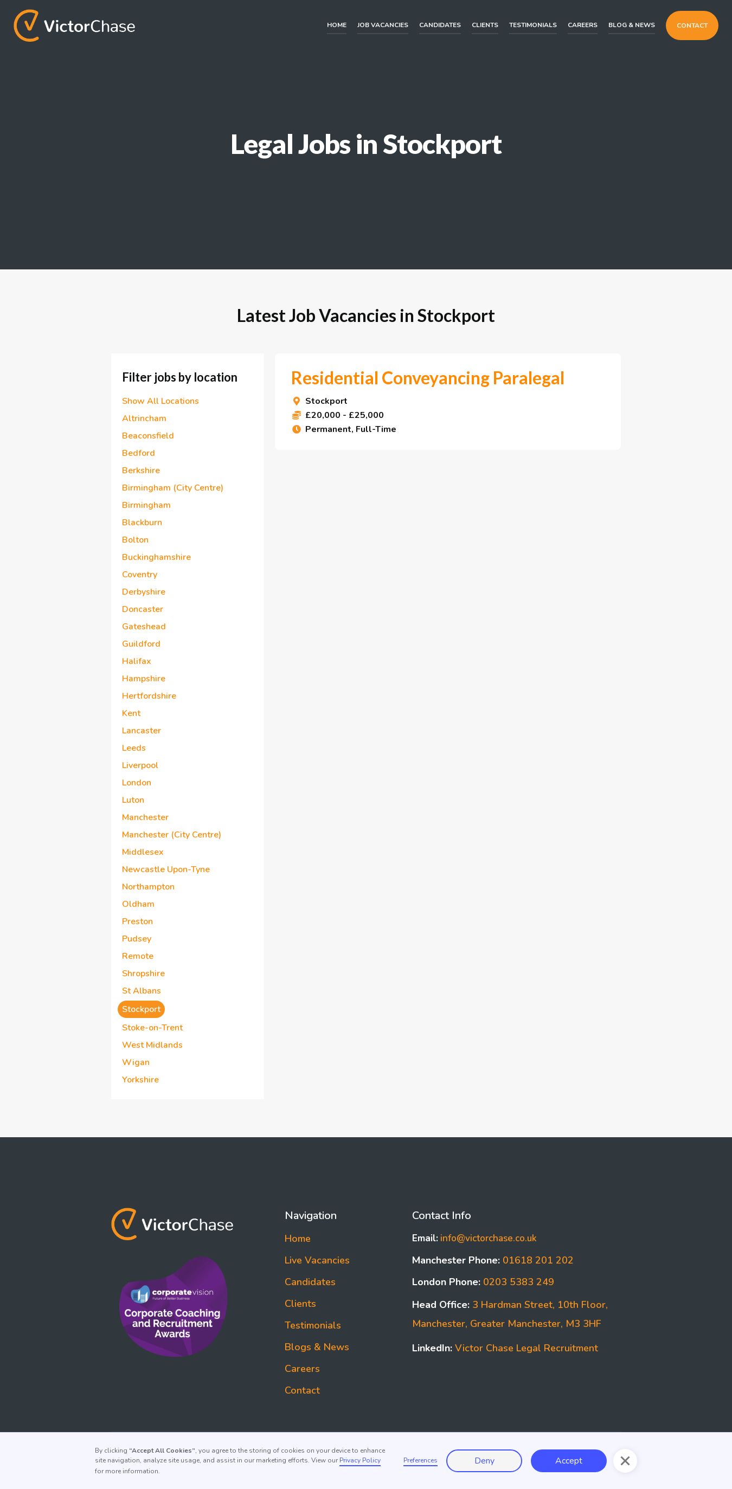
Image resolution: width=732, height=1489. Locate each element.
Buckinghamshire (156, 557)
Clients (485, 25)
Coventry (139, 575)
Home (336, 25)
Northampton (148, 887)
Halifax (136, 661)
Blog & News (631, 25)
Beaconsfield (148, 436)
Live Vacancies (317, 1260)
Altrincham (144, 418)
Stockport (141, 1009)
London (136, 783)
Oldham (138, 904)
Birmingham (148, 505)
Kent (131, 713)
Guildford (141, 644)
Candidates (440, 25)
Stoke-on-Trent (152, 1028)
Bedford (138, 453)
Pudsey (136, 939)
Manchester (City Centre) (171, 835)
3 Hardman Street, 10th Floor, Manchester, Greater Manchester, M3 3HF (510, 1314)
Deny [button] (484, 1461)
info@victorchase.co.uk (474, 1238)
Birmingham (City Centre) (172, 488)
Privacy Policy (360, 1460)
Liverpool (140, 765)
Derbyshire (143, 592)
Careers (583, 25)
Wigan (136, 1062)
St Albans (141, 991)
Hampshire (143, 679)
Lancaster (141, 731)
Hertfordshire (149, 696)
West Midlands (152, 1045)
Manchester (145, 817)
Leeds (134, 748)
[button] (625, 1461)
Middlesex (143, 852)
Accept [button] (568, 1461)
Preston (137, 921)
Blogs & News (317, 1346)
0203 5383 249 (483, 1281)
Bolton (135, 540)
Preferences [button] (420, 1460)
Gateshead (144, 627)
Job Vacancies (382, 25)
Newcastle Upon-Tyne (166, 869)
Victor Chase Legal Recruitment (505, 1348)
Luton (133, 800)
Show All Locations (160, 401)
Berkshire (141, 470)
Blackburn (142, 522)
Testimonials (533, 25)
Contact (692, 25)
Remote (137, 956)
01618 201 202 (493, 1260)
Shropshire (143, 973)
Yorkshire (140, 1080)
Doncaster (142, 609)
